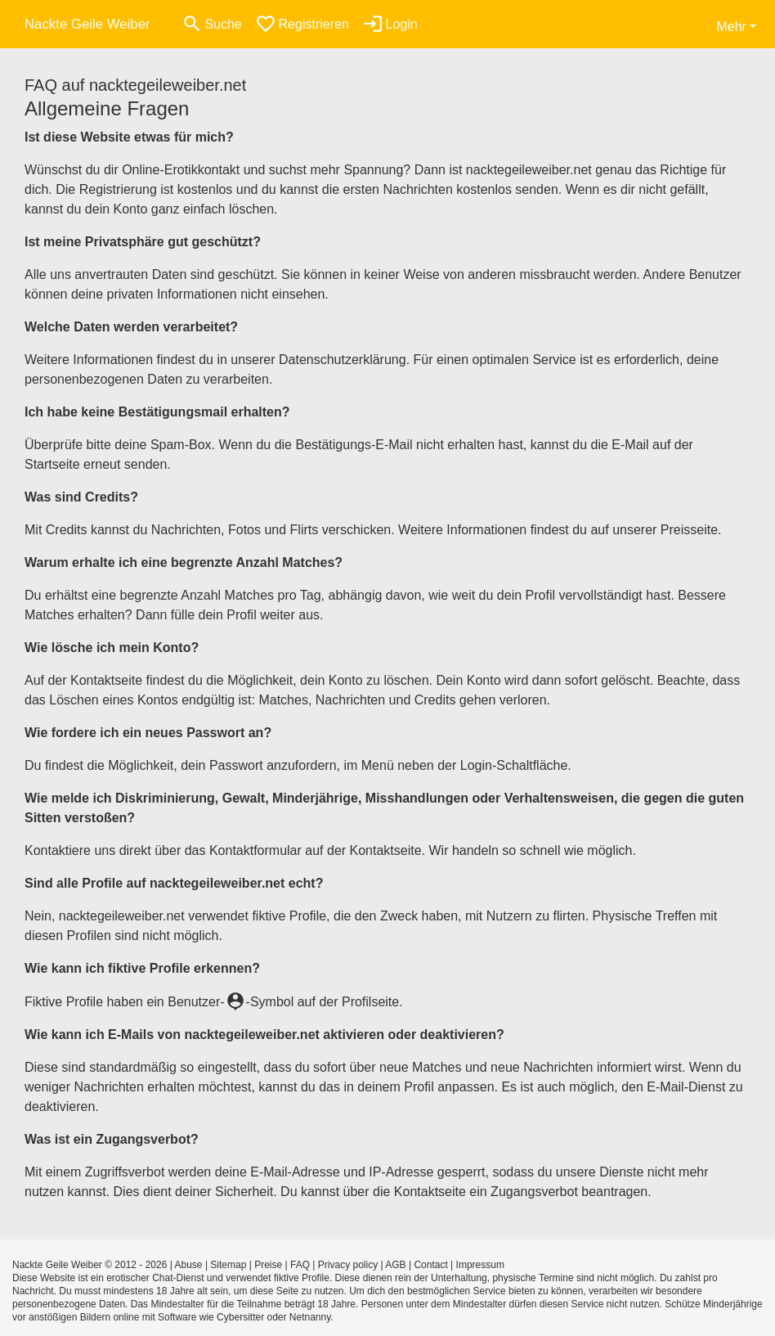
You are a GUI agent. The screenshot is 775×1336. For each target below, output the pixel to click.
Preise (268, 1265)
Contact (430, 1265)
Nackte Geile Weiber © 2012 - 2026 (89, 1265)
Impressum (480, 1265)
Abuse (189, 1265)
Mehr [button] (731, 27)
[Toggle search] (212, 24)
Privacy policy (348, 1265)
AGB (395, 1265)
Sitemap (228, 1265)
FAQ (300, 1265)
